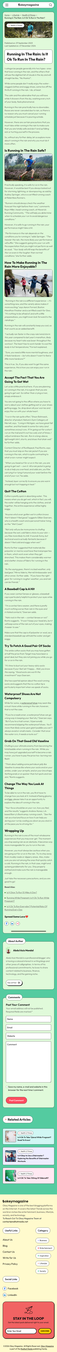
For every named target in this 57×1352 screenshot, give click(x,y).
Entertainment (45, 1248)
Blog (5, 1245)
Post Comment (16, 1100)
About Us (7, 1239)
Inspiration (43, 1256)
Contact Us (9, 1251)
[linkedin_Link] (11, 1295)
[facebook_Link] (11, 1289)
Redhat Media (27, 1349)
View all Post (14, 982)
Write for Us (9, 1257)
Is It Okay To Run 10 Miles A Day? (22, 892)
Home (7, 15)
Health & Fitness (28, 15)
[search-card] (10, 1136)
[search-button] (6, 4)
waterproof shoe (29, 703)
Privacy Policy (10, 1263)
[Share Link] (7, 924)
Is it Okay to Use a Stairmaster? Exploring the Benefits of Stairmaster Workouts (33, 1158)
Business (42, 1240)
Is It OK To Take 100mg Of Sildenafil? (33, 1178)
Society (42, 1271)
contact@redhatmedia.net (15, 1221)
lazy (10, 799)
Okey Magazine (47, 1346)
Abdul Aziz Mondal (23, 950)
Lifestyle (15, 15)
